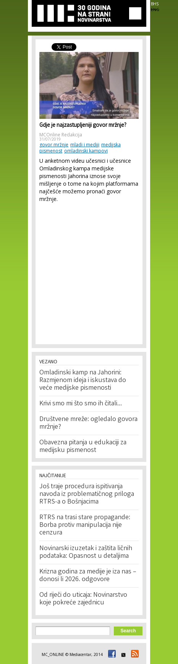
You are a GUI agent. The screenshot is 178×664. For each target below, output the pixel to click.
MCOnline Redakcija (60, 134)
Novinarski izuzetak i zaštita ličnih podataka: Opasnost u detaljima (85, 552)
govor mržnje (53, 144)
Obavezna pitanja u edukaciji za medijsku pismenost (82, 446)
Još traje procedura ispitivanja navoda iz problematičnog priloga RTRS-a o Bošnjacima (86, 494)
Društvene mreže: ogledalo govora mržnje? (88, 423)
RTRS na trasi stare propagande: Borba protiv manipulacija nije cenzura (84, 525)
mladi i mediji (84, 144)
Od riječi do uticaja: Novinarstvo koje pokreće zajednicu (83, 599)
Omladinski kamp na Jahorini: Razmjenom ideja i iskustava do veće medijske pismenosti (82, 380)
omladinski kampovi (86, 150)
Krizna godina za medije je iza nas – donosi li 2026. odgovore (87, 576)
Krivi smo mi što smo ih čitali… (80, 404)
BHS (155, 3)
